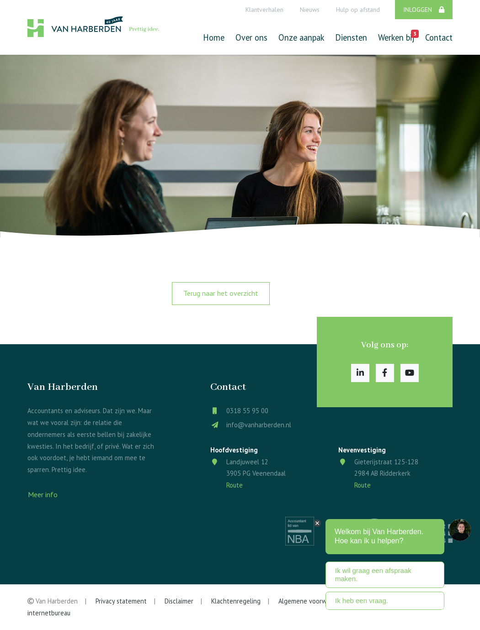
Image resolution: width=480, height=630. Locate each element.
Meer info (43, 494)
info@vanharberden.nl (258, 424)
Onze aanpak (301, 37)
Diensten (351, 37)
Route (234, 485)
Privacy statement (121, 601)
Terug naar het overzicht (220, 293)
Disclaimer (179, 601)
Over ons (251, 37)
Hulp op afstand (358, 9)
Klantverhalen (264, 9)
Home (213, 37)
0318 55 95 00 (247, 410)
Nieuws (310, 9)
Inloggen (423, 9)
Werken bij (396, 36)
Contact (439, 37)
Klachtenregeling (236, 601)
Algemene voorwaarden (312, 601)
